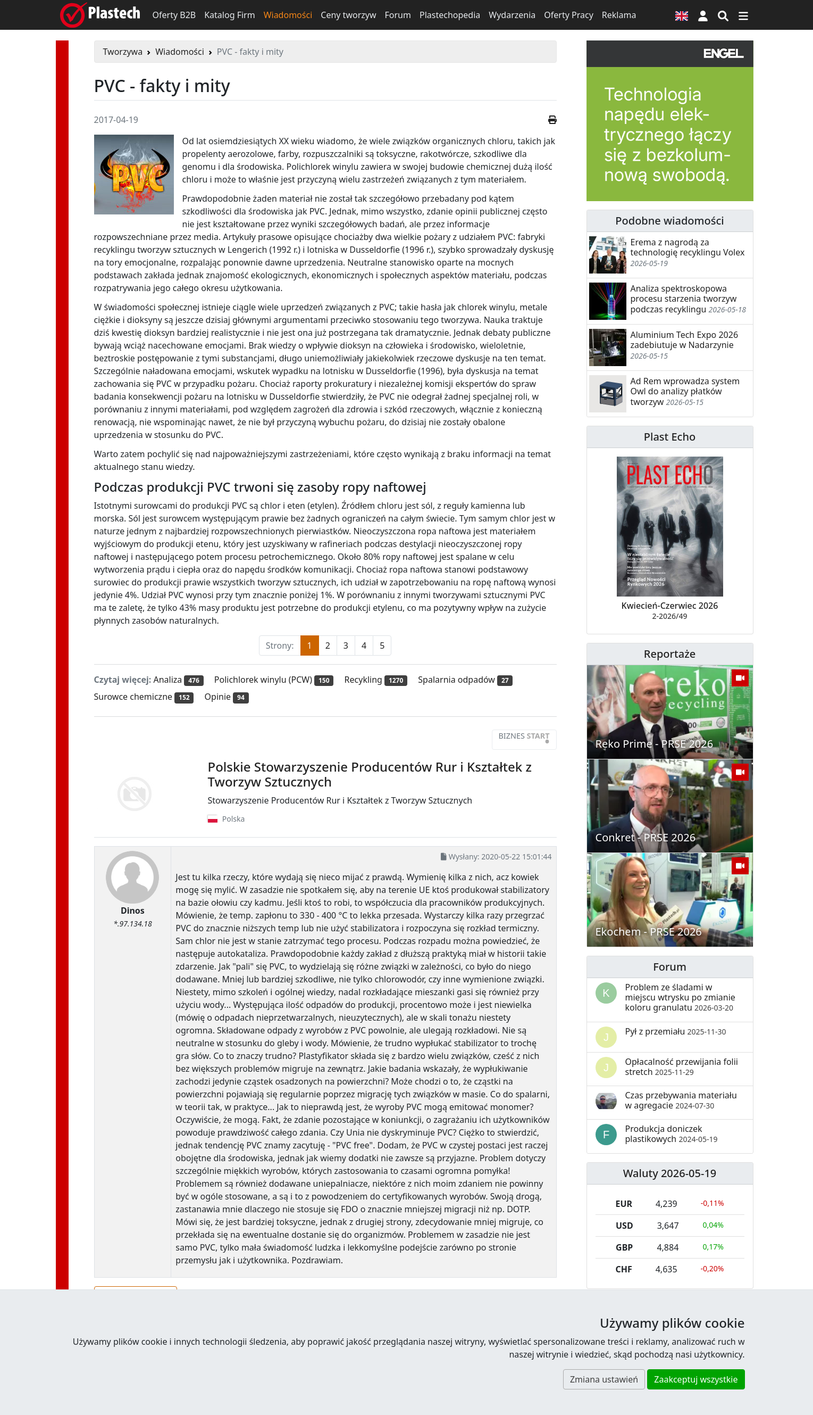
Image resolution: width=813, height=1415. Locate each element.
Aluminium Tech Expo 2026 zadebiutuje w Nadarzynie (685, 340)
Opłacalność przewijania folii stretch (682, 1067)
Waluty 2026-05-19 (670, 1173)
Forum (398, 15)
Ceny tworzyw (348, 15)
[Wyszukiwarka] (723, 15)
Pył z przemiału (675, 1031)
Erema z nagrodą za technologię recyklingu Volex (688, 247)
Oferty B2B (174, 15)
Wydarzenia (512, 15)
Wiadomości (288, 15)
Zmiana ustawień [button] (604, 1379)
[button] (703, 15)
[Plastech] (100, 15)
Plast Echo (669, 436)
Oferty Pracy (568, 15)
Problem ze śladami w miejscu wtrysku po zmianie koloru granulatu (680, 997)
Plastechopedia (450, 15)
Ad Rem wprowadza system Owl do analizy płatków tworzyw (685, 391)
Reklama (619, 15)
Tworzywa (123, 51)
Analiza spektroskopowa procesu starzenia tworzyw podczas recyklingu (684, 299)
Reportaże (669, 654)
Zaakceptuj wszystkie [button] (695, 1379)
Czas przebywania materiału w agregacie (681, 1100)
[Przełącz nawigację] (743, 15)
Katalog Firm (229, 15)
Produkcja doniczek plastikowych (671, 1134)
